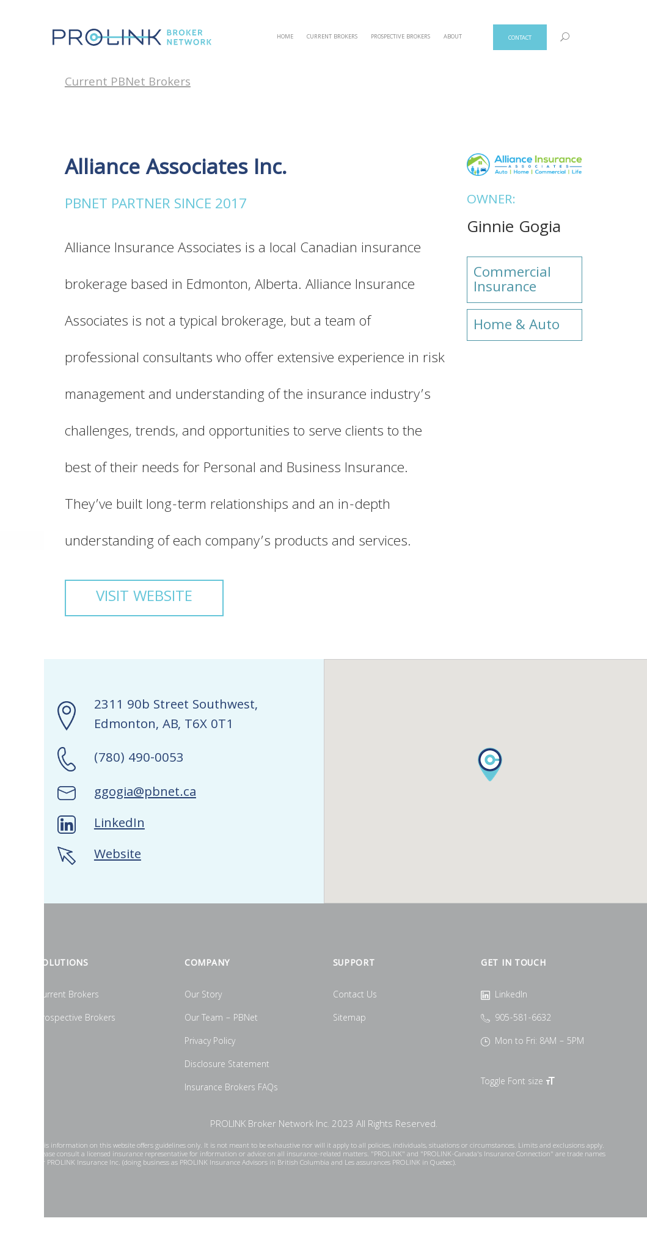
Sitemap (349, 1019)
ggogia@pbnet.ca (145, 793)
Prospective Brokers (76, 1019)
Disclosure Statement (227, 1065)
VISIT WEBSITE (144, 598)
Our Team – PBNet (221, 1019)
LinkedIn (119, 824)
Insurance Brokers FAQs (231, 1088)
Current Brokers (68, 995)
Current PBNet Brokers (128, 83)
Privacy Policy (210, 1042)
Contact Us (355, 995)
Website (117, 855)
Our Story (203, 995)
